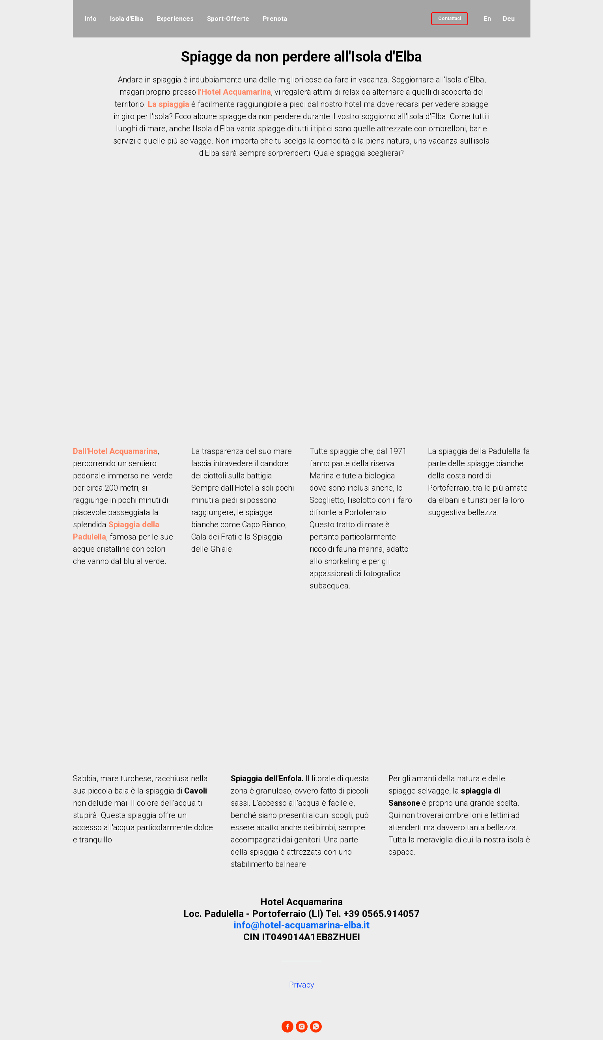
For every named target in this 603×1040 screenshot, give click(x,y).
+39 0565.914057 (382, 913)
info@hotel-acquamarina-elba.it (302, 925)
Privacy (301, 985)
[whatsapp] (316, 1027)
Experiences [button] (175, 18)
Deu (509, 18)
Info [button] (91, 18)
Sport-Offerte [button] (228, 18)
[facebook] (287, 1027)
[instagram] (302, 1027)
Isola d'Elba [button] (126, 18)
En (487, 18)
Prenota (275, 18)
